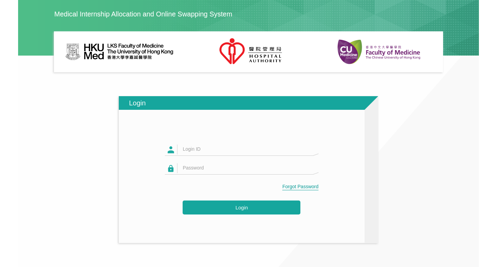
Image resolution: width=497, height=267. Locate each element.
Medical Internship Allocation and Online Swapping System (143, 14)
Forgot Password (300, 186)
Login (242, 207)
